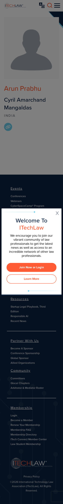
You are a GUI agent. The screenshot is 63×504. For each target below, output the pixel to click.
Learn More (31, 279)
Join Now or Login (31, 267)
